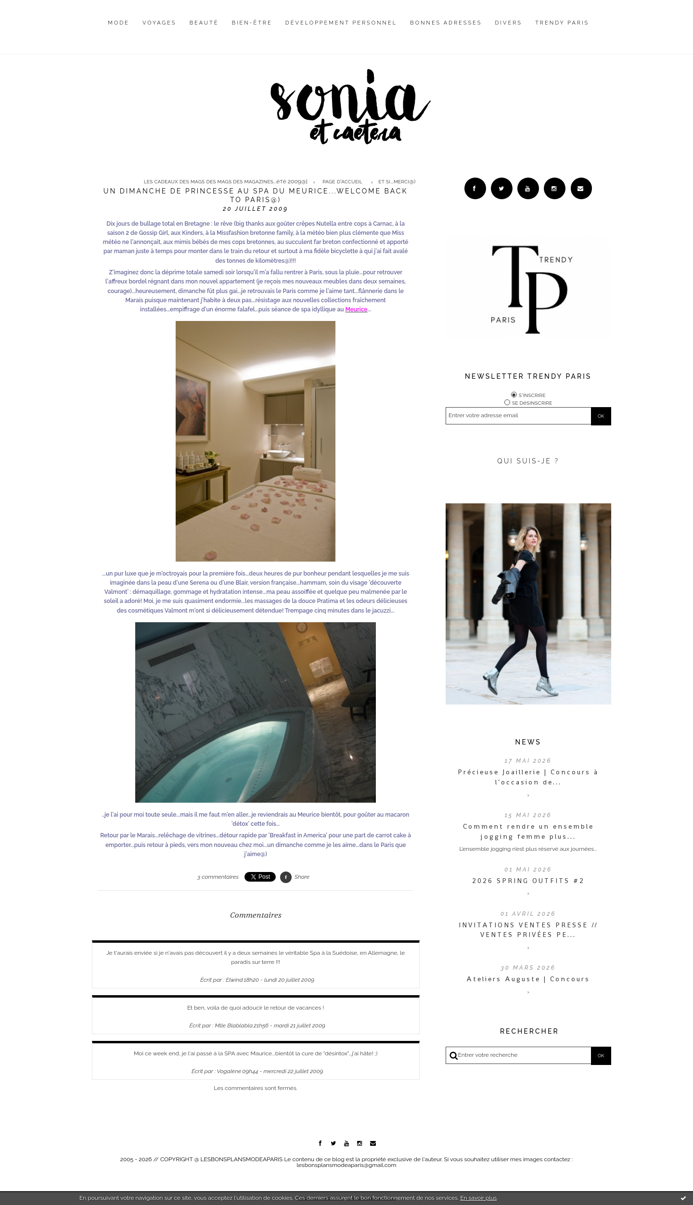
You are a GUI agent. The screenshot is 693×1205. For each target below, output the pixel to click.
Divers (508, 23)
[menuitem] (119, 30)
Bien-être (252, 23)
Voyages (159, 23)
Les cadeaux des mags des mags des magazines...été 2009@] (226, 182)
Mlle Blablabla (234, 1025)
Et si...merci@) (396, 182)
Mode (118, 23)
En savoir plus (478, 1197)
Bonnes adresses (446, 23)
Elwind (234, 979)
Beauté (204, 23)
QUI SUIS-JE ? (528, 461)
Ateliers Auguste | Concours (528, 978)
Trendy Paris (562, 23)
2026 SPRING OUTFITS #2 (528, 880)
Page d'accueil (342, 182)
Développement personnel (341, 23)
